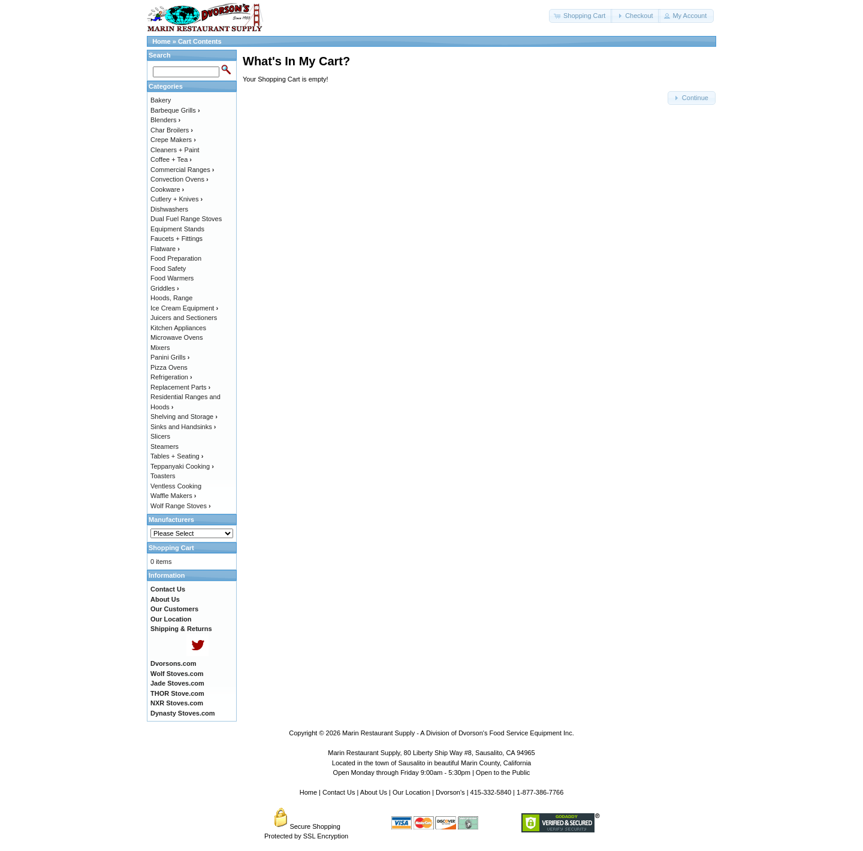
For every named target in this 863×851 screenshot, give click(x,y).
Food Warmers (172, 278)
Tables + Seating (176, 456)
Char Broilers (171, 130)
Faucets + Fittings (176, 238)
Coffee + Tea (171, 159)
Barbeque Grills (175, 110)
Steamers (164, 446)
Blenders (165, 119)
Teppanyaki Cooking (182, 466)
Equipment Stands (177, 229)
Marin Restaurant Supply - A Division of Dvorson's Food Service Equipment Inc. (458, 733)
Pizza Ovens (169, 367)
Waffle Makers (173, 495)
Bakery (160, 100)
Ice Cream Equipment (184, 308)
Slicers (160, 436)
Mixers (160, 347)
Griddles (164, 288)
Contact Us (338, 792)
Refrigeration (171, 377)
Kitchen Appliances (178, 327)
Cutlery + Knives (176, 199)
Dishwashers (169, 209)
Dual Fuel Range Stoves (186, 218)
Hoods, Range (171, 297)
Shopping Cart (171, 547)
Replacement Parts (180, 387)
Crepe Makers (173, 139)
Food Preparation (175, 258)
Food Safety (168, 268)
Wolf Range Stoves (180, 505)
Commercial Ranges (182, 169)
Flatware (165, 248)
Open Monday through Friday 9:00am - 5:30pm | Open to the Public (431, 772)
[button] (580, 16)
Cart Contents (200, 41)
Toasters (163, 475)
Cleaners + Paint (175, 149)
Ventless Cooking (175, 486)
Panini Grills (169, 357)
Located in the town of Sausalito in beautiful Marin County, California (431, 762)
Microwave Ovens (176, 337)
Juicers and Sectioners (183, 317)
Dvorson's (450, 792)
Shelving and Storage (184, 416)
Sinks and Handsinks (183, 426)
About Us (373, 792)
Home (161, 41)
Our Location (411, 792)
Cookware (167, 189)
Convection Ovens (179, 179)
